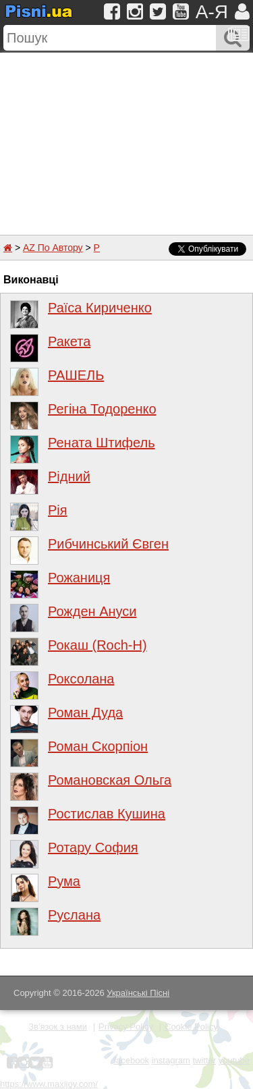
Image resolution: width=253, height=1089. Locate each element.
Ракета (69, 341)
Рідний (69, 476)
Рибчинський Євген (108, 543)
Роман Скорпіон (98, 746)
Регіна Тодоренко (102, 408)
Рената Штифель (101, 442)
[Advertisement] (126, 137)
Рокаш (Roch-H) (97, 645)
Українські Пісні (138, 993)
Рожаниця (79, 577)
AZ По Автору (53, 247)
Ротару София (93, 847)
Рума (64, 881)
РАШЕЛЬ (76, 375)
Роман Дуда (85, 712)
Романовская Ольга (109, 780)
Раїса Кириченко (100, 307)
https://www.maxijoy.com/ (49, 1084)
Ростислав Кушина (106, 813)
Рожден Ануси (92, 611)
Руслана (74, 915)
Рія (57, 510)
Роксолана (81, 678)
